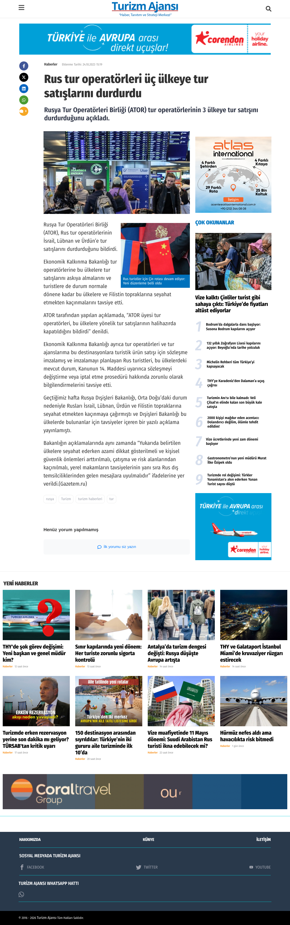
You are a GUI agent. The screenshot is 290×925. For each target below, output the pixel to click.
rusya (50, 499)
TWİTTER (146, 867)
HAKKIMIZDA (30, 839)
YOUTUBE (260, 867)
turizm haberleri (90, 499)
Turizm (66, 499)
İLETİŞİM (263, 839)
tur (111, 499)
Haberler (50, 64)
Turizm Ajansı (47, 918)
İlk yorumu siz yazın (116, 547)
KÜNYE (148, 839)
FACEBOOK (31, 867)
